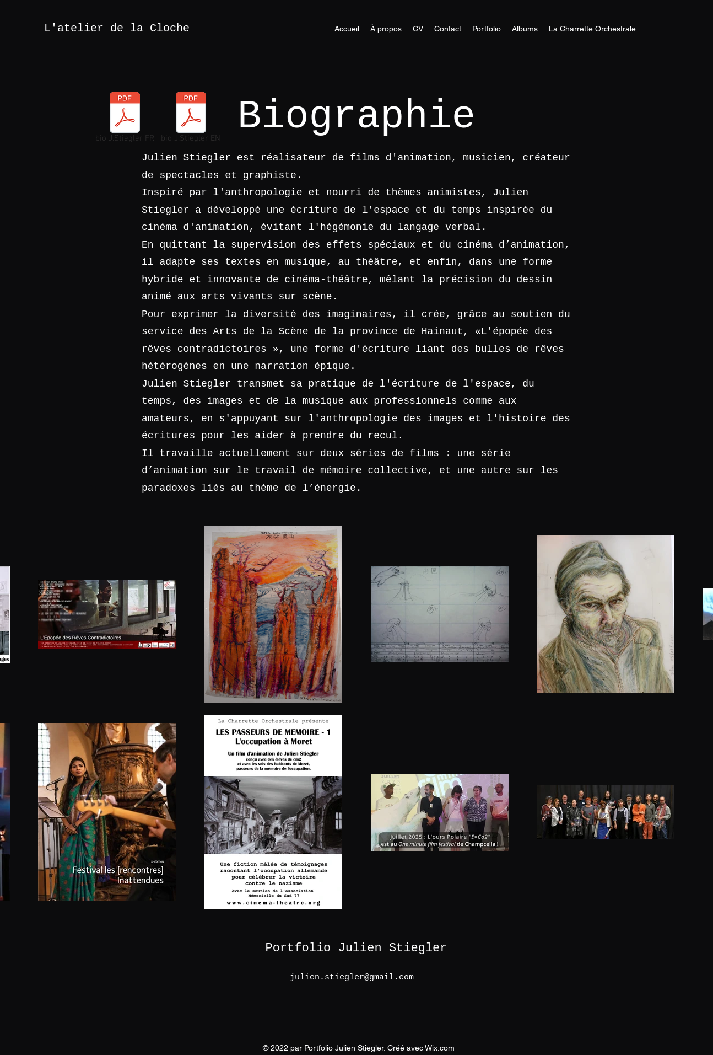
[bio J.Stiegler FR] (125, 119)
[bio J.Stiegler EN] (191, 119)
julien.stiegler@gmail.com (352, 977)
